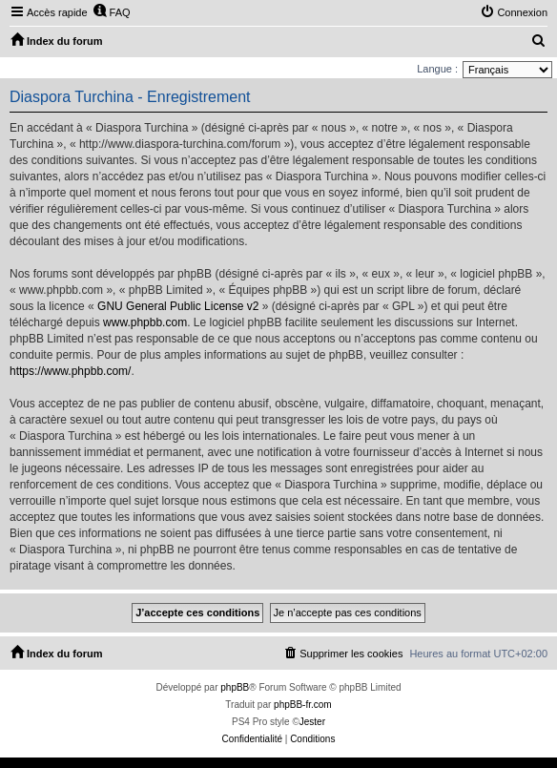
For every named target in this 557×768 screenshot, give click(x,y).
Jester (312, 721)
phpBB (234, 687)
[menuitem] (112, 12)
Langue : (437, 68)
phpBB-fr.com (303, 704)
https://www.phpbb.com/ (70, 371)
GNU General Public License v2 (177, 306)
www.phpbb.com (145, 322)
